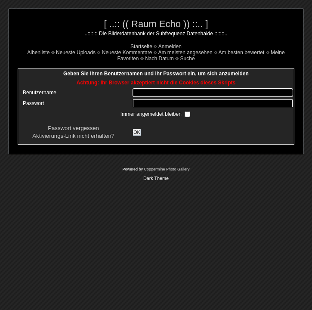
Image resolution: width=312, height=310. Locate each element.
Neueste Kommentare (127, 53)
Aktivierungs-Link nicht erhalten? (73, 136)
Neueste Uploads (76, 53)
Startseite (141, 46)
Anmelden (170, 46)
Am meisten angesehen (185, 53)
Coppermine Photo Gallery (166, 169)
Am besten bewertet (242, 53)
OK (136, 132)
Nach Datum (159, 59)
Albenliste (38, 53)
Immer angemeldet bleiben (151, 114)
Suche (187, 59)
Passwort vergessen (73, 128)
